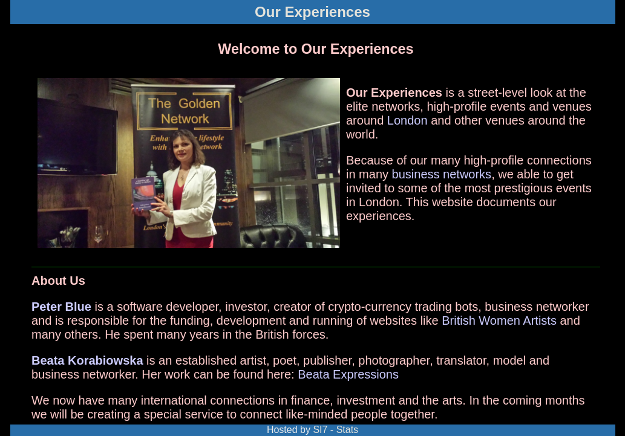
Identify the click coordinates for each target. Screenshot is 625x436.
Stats (347, 430)
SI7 (320, 430)
